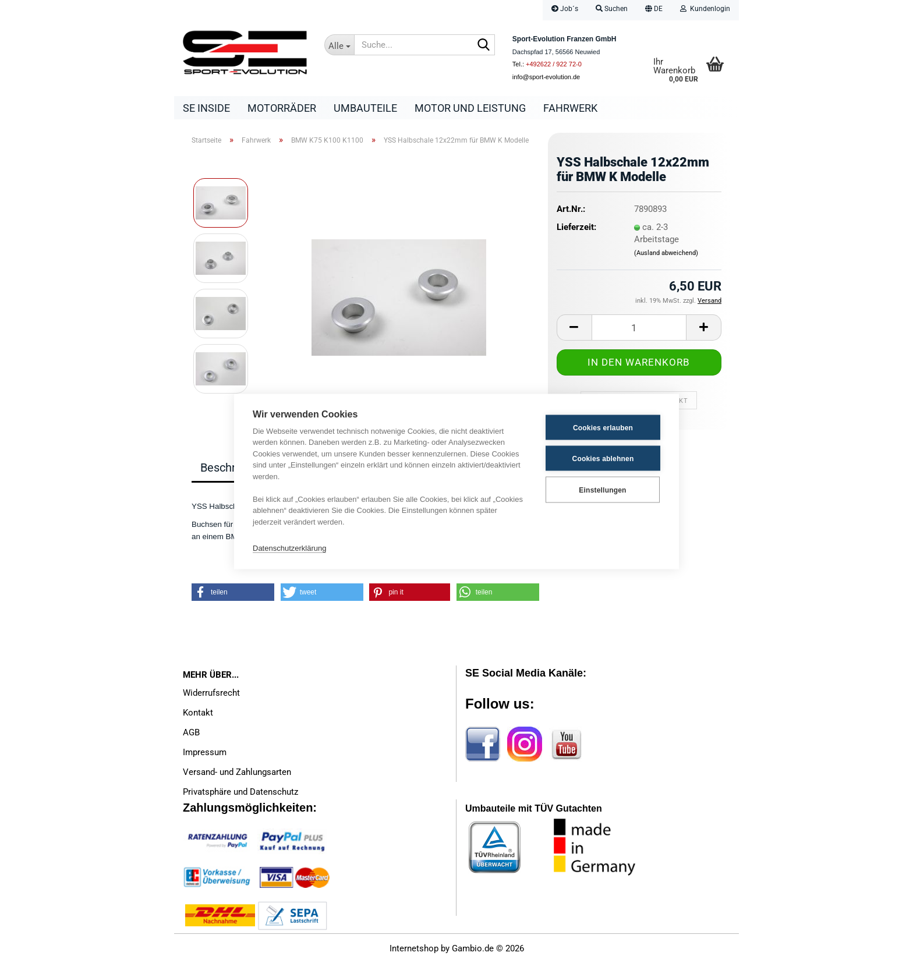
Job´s (564, 9)
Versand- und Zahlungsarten (237, 772)
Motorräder (281, 108)
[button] (653, 10)
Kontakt (198, 712)
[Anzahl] (639, 327)
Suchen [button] (612, 9)
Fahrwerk (570, 108)
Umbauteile (365, 108)
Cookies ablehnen (603, 458)
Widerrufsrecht (211, 693)
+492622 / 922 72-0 (554, 64)
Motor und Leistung (470, 108)
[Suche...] (339, 44)
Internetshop (414, 948)
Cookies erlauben (603, 427)
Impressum (205, 752)
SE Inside (206, 108)
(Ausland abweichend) (666, 253)
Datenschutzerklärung (289, 547)
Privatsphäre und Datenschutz (240, 792)
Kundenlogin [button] (705, 9)
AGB (191, 732)
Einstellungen (602, 490)
